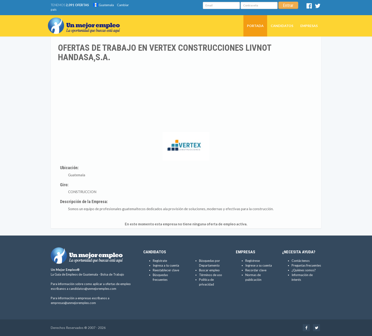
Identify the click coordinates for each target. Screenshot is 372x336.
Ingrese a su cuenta (258, 265)
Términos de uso (210, 275)
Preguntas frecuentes (306, 265)
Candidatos (282, 26)
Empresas (309, 26)
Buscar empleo (209, 270)
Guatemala (103, 5)
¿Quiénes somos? (304, 270)
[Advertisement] (186, 97)
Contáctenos (301, 261)
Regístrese (252, 261)
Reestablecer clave (166, 270)
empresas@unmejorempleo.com (73, 303)
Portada (255, 26)
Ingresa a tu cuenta (166, 265)
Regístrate (160, 261)
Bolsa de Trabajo (112, 274)
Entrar (288, 5)
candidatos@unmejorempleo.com (92, 289)
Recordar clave (255, 270)
